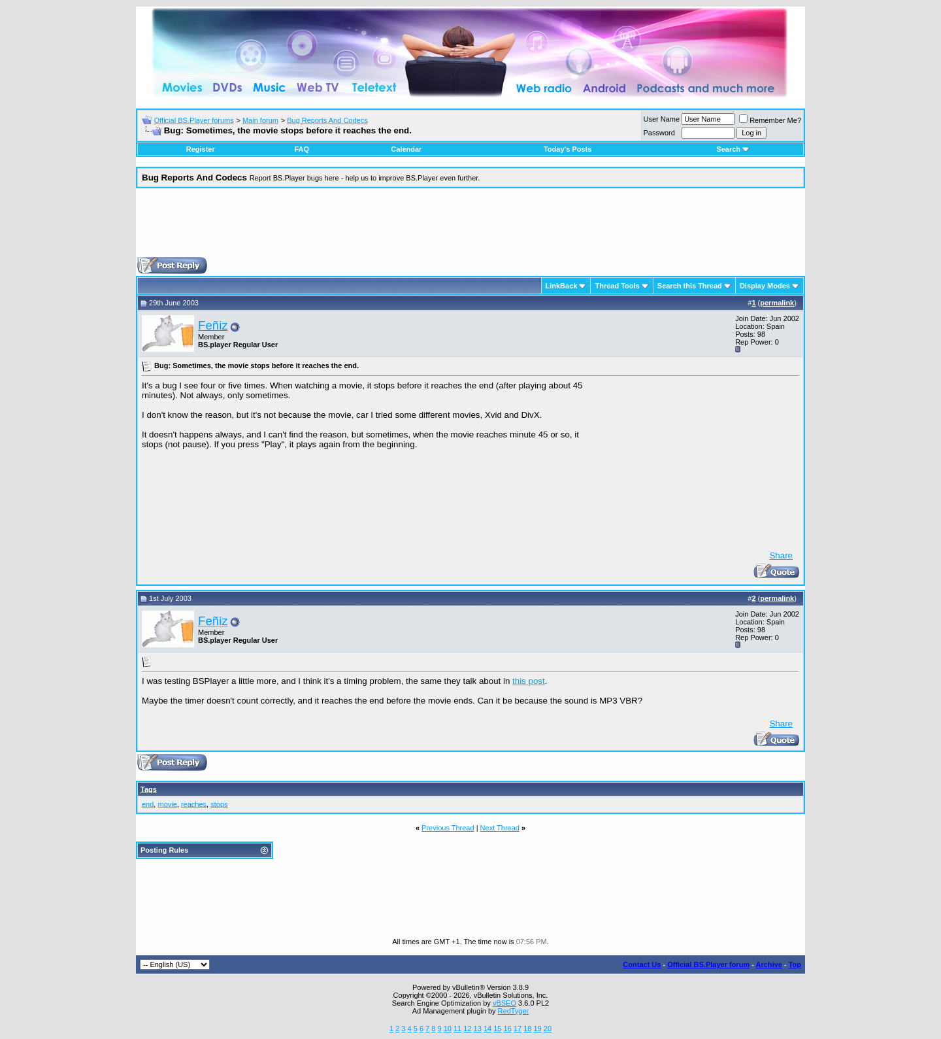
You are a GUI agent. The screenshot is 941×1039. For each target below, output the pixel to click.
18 (527, 1028)
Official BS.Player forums (194, 120)
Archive (769, 964)
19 (537, 1028)
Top (795, 964)
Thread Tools (617, 286)
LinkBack (562, 286)
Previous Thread (447, 828)
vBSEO (504, 1003)
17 (517, 1028)
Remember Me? (770, 120)
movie (166, 804)
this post (528, 681)
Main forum (260, 120)
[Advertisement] (470, 227)
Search (733, 149)
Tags (148, 789)
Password (659, 133)
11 (457, 1028)
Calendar (406, 149)
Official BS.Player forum (708, 964)
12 (467, 1028)
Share (781, 555)
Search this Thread (689, 286)
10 (448, 1028)
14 (487, 1028)
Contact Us (642, 964)
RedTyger (513, 1011)
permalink (777, 303)
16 (508, 1028)
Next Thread (500, 828)
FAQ (301, 149)
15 (497, 1028)
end (148, 804)
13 (478, 1028)
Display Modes (765, 286)
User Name (662, 119)
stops (218, 804)
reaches (193, 804)
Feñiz (213, 325)
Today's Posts (567, 149)
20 (548, 1028)
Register (200, 149)
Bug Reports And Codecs (327, 120)
